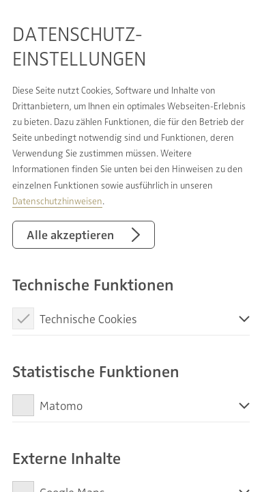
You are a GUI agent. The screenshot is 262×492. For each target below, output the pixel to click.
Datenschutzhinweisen (57, 200)
